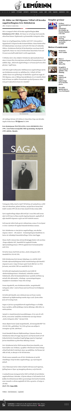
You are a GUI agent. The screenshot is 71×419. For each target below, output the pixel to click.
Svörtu (26, 12)
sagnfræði (20, 392)
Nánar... (43, 404)
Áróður (62, 12)
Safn (13, 12)
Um (67, 12)
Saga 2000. (14, 386)
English (42, 405)
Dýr (50, 12)
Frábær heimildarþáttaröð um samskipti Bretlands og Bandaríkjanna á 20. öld (64, 28)
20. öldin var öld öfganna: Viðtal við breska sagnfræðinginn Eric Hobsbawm (24, 21)
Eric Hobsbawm (12, 392)
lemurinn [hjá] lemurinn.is (29, 405)
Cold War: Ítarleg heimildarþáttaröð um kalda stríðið (64, 40)
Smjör (55, 12)
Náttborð (33, 12)
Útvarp (19, 12)
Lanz (41, 12)
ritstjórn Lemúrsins (12, 26)
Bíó (46, 12)
